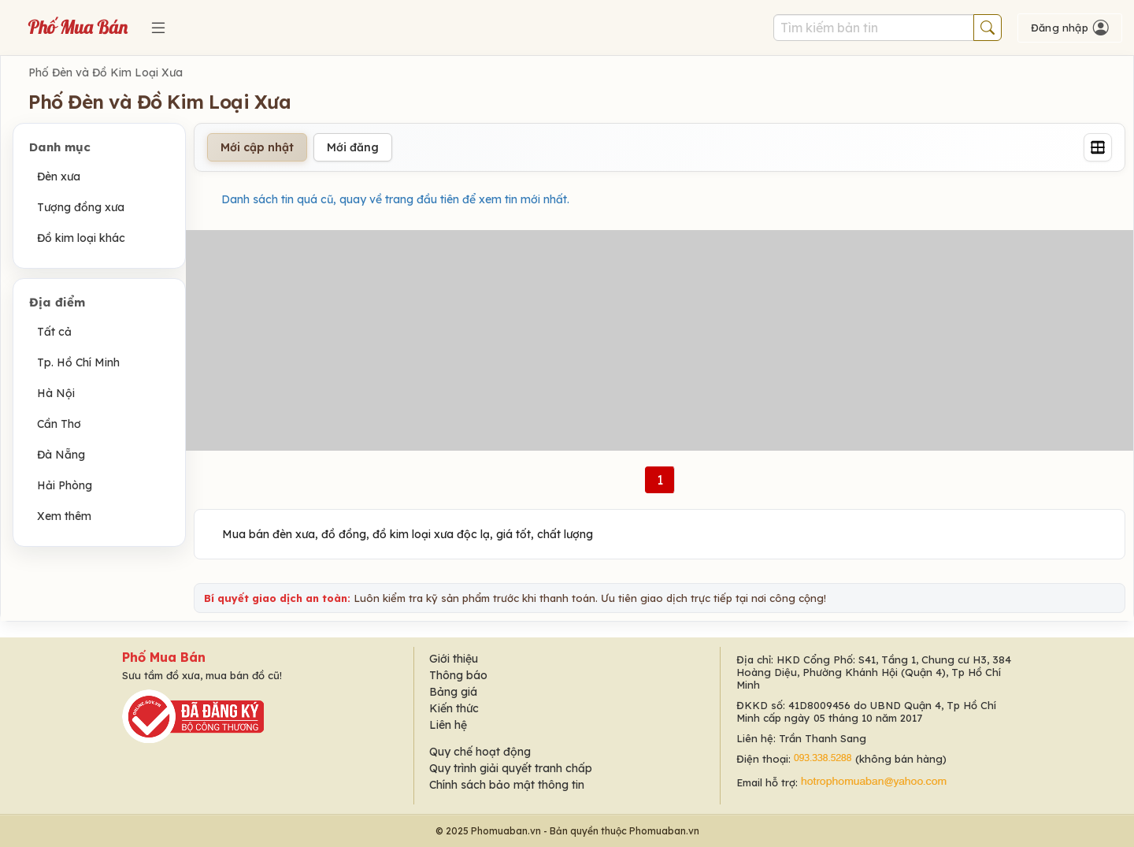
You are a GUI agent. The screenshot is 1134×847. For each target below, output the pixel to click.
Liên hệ (448, 725)
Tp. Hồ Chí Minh (78, 362)
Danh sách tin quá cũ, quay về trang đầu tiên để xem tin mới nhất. (395, 199)
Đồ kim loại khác (81, 238)
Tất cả (54, 332)
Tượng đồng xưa (80, 207)
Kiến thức (454, 708)
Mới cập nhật (257, 147)
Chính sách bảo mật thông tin (506, 785)
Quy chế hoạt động (480, 752)
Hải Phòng (64, 485)
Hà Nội (56, 393)
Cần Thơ (59, 424)
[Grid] (1098, 147)
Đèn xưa (58, 176)
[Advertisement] (659, 340)
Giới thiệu (453, 659)
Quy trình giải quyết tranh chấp (510, 768)
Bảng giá (453, 692)
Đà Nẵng (61, 455)
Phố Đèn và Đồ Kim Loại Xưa (105, 72)
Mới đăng (353, 147)
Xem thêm (64, 516)
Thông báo (458, 675)
